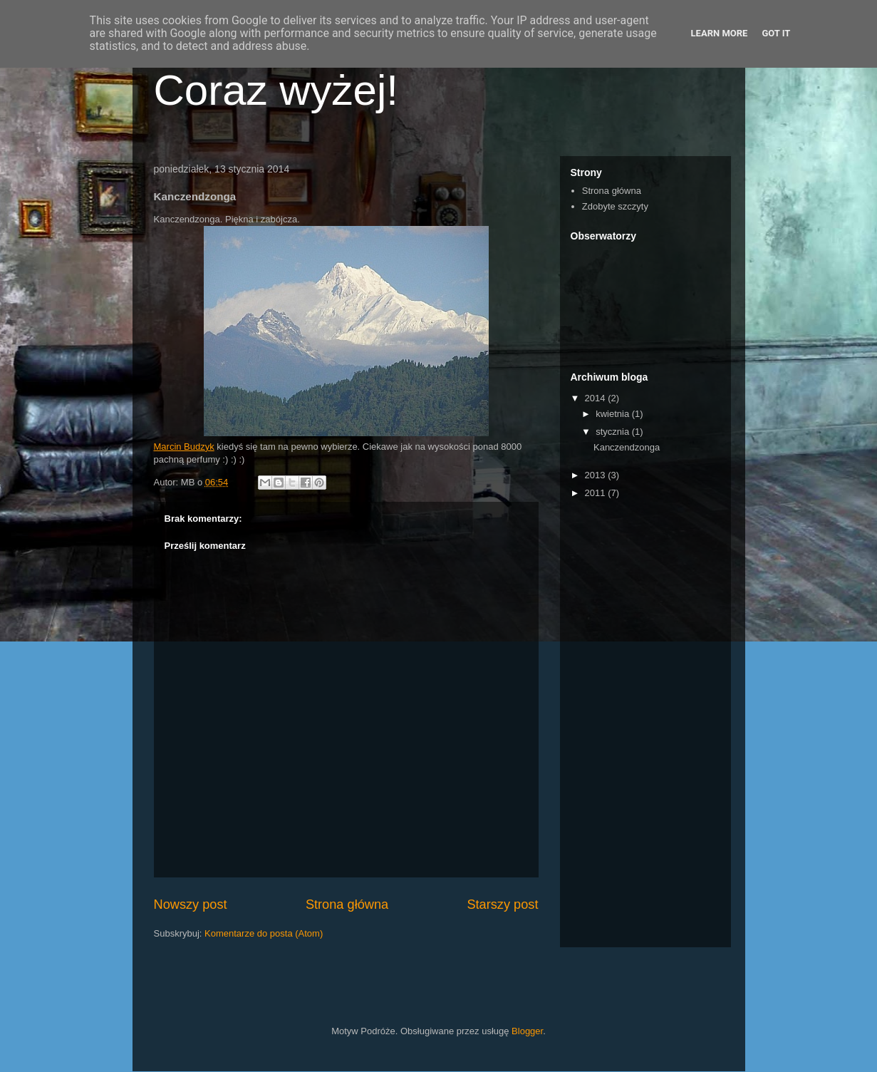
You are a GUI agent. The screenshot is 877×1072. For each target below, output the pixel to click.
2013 (596, 475)
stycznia (614, 431)
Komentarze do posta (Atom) (263, 933)
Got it (776, 33)
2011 (596, 493)
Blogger (527, 1031)
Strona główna (347, 904)
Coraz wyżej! (276, 90)
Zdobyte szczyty (615, 206)
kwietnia (614, 413)
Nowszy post (190, 904)
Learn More (719, 33)
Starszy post (502, 904)
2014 (596, 398)
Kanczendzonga (626, 447)
